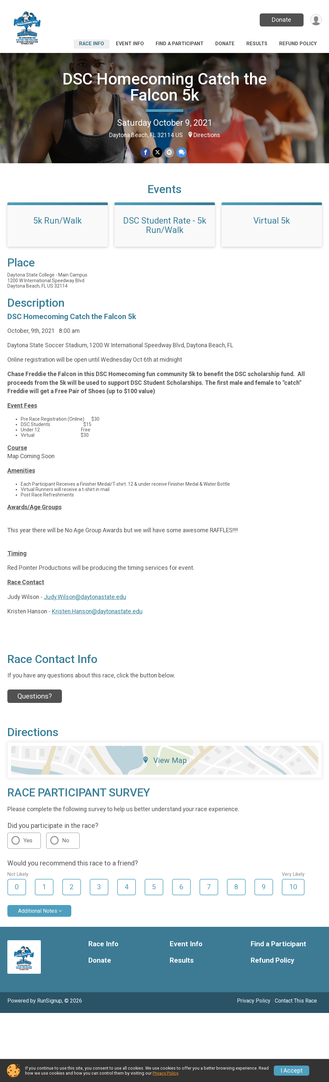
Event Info (130, 44)
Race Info (91, 44)
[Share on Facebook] (146, 153)
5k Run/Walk (57, 238)
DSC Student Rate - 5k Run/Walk (164, 242)
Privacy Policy (253, 1018)
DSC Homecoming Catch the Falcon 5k (165, 87)
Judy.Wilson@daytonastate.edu (85, 613)
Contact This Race (296, 1018)
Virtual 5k (271, 238)
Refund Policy (298, 44)
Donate (281, 19)
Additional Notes (37, 928)
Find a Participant (179, 44)
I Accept (291, 1070)
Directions (206, 135)
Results (256, 44)
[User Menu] (316, 20)
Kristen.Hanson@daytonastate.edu (97, 628)
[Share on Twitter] (157, 153)
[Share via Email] (169, 153)
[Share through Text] (181, 153)
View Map (164, 777)
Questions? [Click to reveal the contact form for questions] (34, 713)
